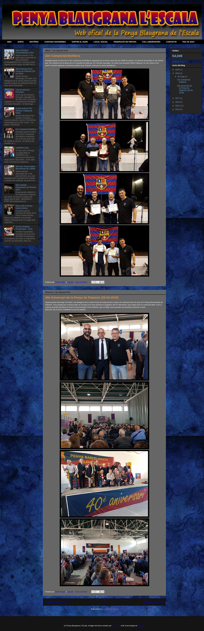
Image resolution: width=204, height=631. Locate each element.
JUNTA (20, 42)
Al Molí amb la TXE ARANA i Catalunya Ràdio (24, 110)
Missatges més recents (56, 602)
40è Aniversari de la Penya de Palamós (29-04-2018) (81, 297)
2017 (177, 98)
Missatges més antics (153, 602)
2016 (177, 102)
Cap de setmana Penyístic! (23, 91)
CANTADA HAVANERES (55, 42)
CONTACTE (171, 42)
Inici (105, 602)
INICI (9, 42)
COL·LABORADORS (151, 42)
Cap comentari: (81, 282)
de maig (181, 76)
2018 (177, 73)
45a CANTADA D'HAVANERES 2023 (25, 51)
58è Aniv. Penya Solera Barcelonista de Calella (25, 167)
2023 (177, 70)
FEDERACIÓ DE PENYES (125, 42)
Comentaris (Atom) (110, 609)
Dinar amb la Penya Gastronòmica (24, 207)
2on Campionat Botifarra (62, 55)
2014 (177, 109)
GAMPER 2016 (22, 148)
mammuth (116, 626)
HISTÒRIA (34, 42)
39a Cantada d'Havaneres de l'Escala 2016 (26, 187)
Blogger (141, 626)
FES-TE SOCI (188, 42)
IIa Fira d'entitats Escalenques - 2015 (24, 228)
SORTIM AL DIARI (80, 42)
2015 (177, 106)
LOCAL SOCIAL (101, 42)
